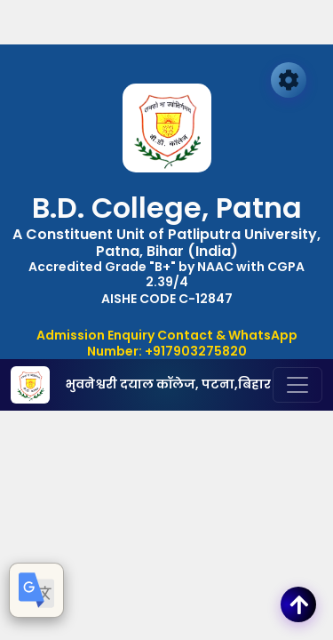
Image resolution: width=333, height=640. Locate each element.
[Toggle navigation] (297, 385)
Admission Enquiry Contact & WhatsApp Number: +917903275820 (166, 343)
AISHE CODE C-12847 (167, 299)
